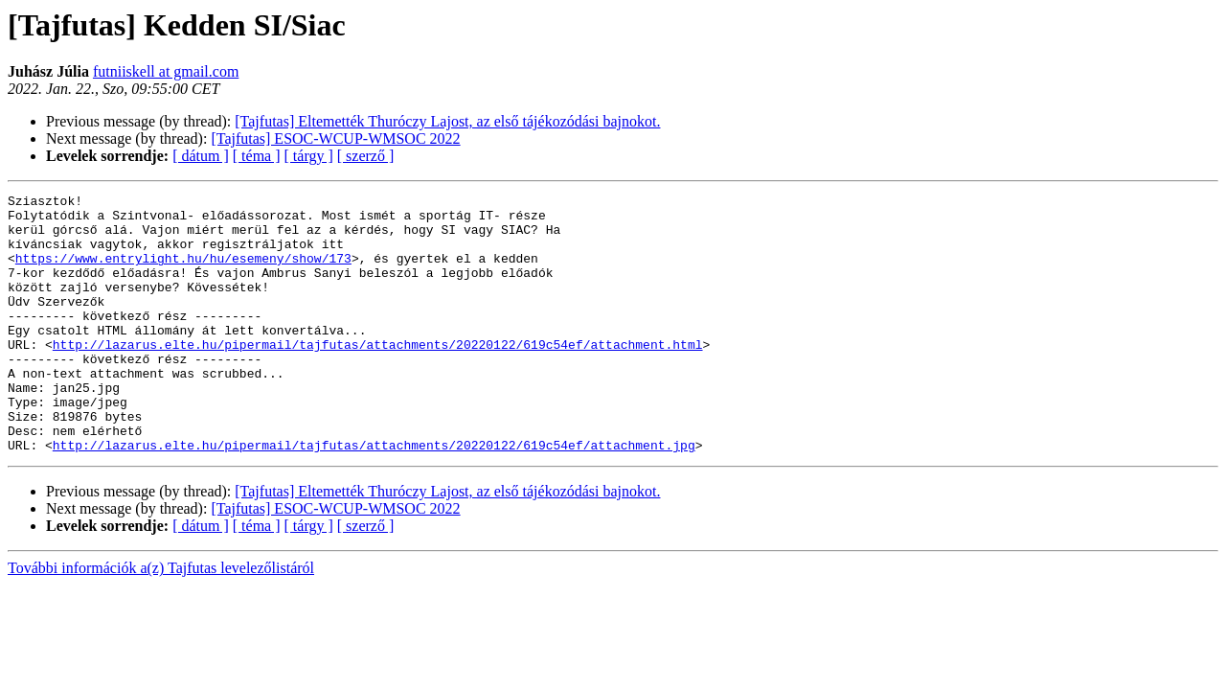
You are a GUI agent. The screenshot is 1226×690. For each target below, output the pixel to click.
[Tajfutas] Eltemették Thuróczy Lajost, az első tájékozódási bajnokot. (447, 121)
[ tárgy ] (308, 156)
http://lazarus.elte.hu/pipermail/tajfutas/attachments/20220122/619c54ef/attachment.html (378, 375)
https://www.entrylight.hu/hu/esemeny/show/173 (183, 272)
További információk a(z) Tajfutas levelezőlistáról (161, 619)
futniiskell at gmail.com (165, 71)
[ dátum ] (200, 156)
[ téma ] (257, 156)
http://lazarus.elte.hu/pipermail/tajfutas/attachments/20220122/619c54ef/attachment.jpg (374, 496)
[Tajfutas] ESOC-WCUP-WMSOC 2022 (335, 138)
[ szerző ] (366, 156)
